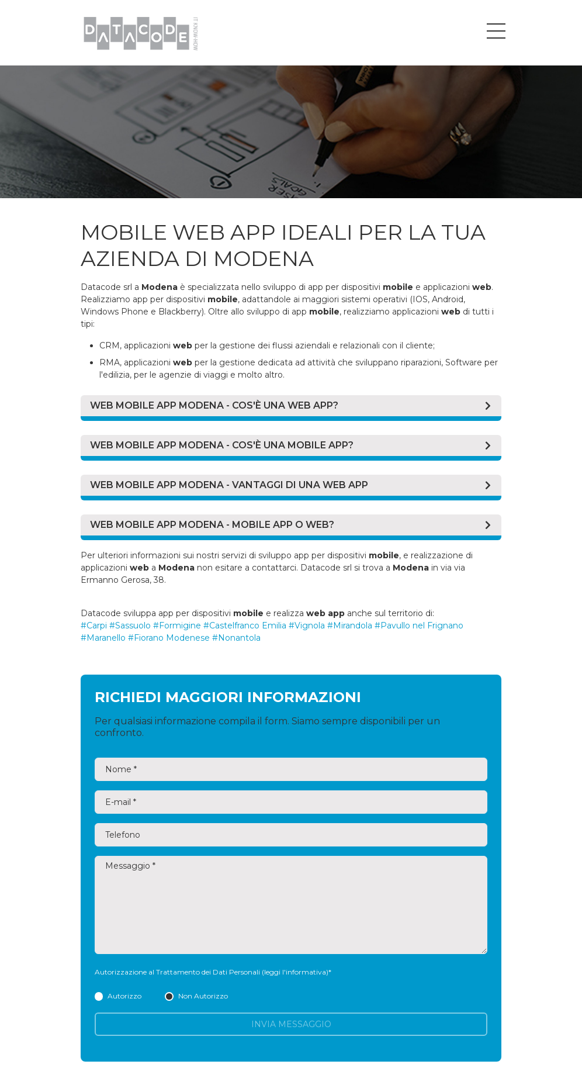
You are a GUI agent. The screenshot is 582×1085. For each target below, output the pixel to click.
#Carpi (94, 625)
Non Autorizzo (196, 995)
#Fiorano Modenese (169, 638)
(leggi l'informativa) (295, 971)
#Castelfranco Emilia (244, 625)
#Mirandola (349, 625)
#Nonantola (236, 638)
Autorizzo (118, 995)
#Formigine (177, 625)
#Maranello (103, 638)
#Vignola (307, 625)
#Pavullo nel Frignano (419, 625)
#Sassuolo (130, 625)
